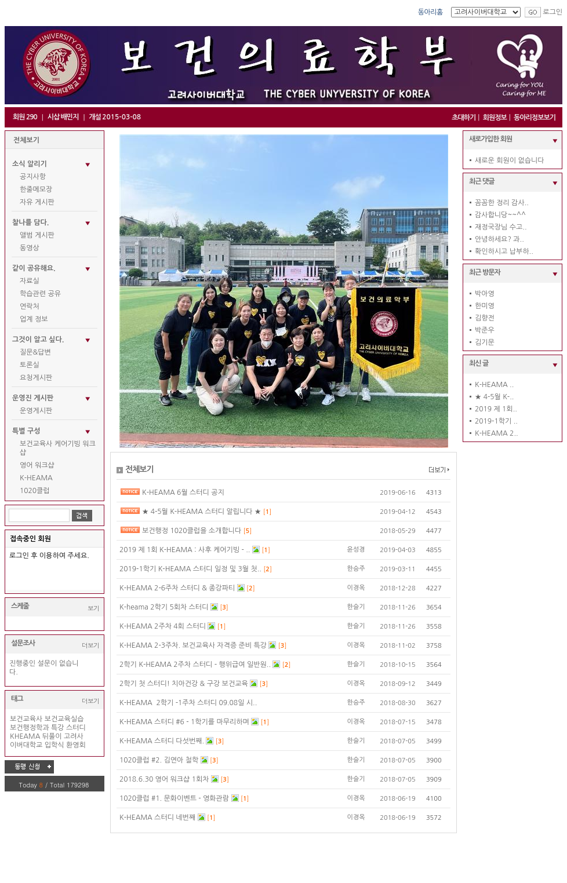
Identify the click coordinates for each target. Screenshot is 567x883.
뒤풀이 (52, 736)
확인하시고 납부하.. (504, 251)
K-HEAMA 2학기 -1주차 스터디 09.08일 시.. (188, 702)
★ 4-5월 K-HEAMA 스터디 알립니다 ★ (202, 511)
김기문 (485, 342)
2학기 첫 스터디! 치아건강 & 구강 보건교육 (184, 683)
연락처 (29, 306)
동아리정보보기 (534, 117)
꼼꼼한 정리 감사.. (502, 202)
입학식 (54, 745)
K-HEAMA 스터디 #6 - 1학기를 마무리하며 (185, 721)
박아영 (485, 293)
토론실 (29, 365)
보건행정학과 (29, 727)
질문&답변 (35, 352)
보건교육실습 (64, 719)
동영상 (29, 248)
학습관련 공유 (40, 293)
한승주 (356, 568)
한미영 (485, 305)
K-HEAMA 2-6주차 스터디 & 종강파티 (178, 588)
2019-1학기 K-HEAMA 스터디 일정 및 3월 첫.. (191, 568)
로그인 (552, 12)
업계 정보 (34, 319)
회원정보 (495, 117)
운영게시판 (36, 410)
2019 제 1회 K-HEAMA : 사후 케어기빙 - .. (185, 549)
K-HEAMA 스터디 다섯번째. (162, 741)
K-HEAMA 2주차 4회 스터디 (163, 626)
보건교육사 (26, 719)
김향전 (485, 318)
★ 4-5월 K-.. (494, 396)
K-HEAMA (36, 478)
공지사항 (33, 176)
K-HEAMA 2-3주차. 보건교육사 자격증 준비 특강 (193, 645)
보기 (93, 608)
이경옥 (356, 588)
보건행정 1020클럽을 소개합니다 (192, 530)
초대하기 (463, 117)
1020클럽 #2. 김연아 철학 (160, 760)
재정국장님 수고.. (501, 227)
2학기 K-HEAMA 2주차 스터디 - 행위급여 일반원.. (195, 664)
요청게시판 (36, 377)
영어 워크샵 (37, 465)
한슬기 (356, 607)
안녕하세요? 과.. (499, 239)
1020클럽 (35, 490)
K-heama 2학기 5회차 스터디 (164, 607)
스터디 (76, 727)
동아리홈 (430, 12)
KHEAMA (25, 736)
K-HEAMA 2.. (496, 433)
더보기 (90, 645)
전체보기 (26, 140)
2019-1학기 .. (496, 421)
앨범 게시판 (37, 235)
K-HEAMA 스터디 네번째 (158, 817)
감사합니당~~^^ (500, 214)
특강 (57, 727)
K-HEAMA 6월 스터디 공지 (183, 492)
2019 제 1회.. (496, 409)
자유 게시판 (37, 202)
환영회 (76, 745)
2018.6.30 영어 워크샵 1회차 (165, 779)
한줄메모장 (36, 189)
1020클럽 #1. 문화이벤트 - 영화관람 (175, 798)
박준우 (485, 330)
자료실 (29, 281)
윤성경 (356, 549)
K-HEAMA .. (494, 384)
